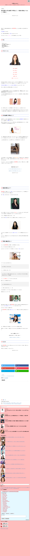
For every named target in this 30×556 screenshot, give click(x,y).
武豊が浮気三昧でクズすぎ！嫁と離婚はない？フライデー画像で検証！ (15, 459)
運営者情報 (19, 533)
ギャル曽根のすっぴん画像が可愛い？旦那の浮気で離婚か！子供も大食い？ (15, 468)
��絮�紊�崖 (4, 502)
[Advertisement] (15, 22)
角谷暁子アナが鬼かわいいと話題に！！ (15, 337)
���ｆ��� (4, 496)
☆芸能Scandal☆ (15, 3)
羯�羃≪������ (5, 500)
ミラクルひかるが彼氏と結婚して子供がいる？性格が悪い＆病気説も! (12, 403)
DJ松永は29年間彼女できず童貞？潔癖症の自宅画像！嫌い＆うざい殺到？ (17, 420)
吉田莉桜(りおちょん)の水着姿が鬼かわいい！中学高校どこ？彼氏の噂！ (16, 415)
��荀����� (5, 503)
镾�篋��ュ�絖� (4, 497)
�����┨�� (4, 494)
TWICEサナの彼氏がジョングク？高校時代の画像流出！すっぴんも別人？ (15, 450)
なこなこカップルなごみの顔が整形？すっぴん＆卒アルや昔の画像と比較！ (17, 431)
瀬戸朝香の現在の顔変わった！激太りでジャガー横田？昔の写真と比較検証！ (15, 477)
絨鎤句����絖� (4, 495)
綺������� (5, 505)
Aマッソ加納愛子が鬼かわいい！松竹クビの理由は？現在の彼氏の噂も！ (15, 441)
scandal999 (6, 377)
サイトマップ (15, 533)
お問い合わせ (12, 533)
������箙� (4, 498)
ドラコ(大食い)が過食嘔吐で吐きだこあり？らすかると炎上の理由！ (16, 426)
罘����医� (4, 504)
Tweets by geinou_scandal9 (4, 528)
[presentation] (3, 399)
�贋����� (4, 499)
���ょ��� (4, 493)
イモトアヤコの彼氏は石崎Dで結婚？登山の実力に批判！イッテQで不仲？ (11, 487)
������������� (5, 501)
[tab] (2, 400)
